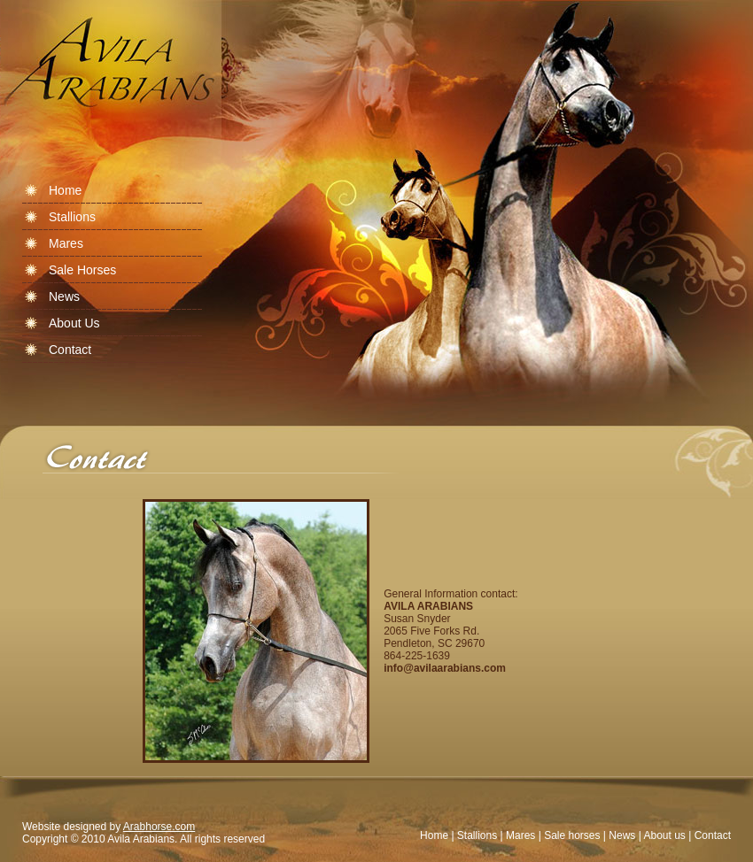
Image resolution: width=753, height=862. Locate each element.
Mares (520, 835)
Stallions (477, 835)
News (622, 835)
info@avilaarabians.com (445, 668)
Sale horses (572, 835)
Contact (713, 835)
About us (664, 835)
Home (434, 835)
